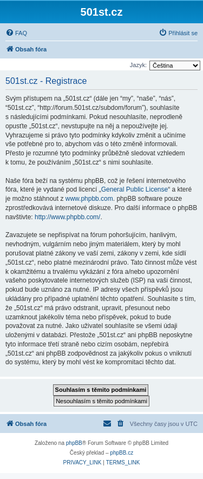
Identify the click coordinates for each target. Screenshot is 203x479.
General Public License (134, 189)
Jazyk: (138, 65)
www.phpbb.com (89, 198)
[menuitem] (16, 33)
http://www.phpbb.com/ (67, 217)
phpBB (74, 443)
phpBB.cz (121, 453)
